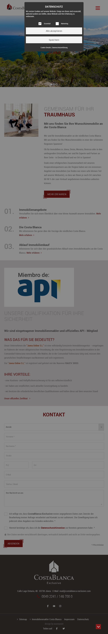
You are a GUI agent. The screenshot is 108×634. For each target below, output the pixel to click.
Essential (47, 23)
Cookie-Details (46, 47)
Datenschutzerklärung (60, 47)
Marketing (64, 23)
